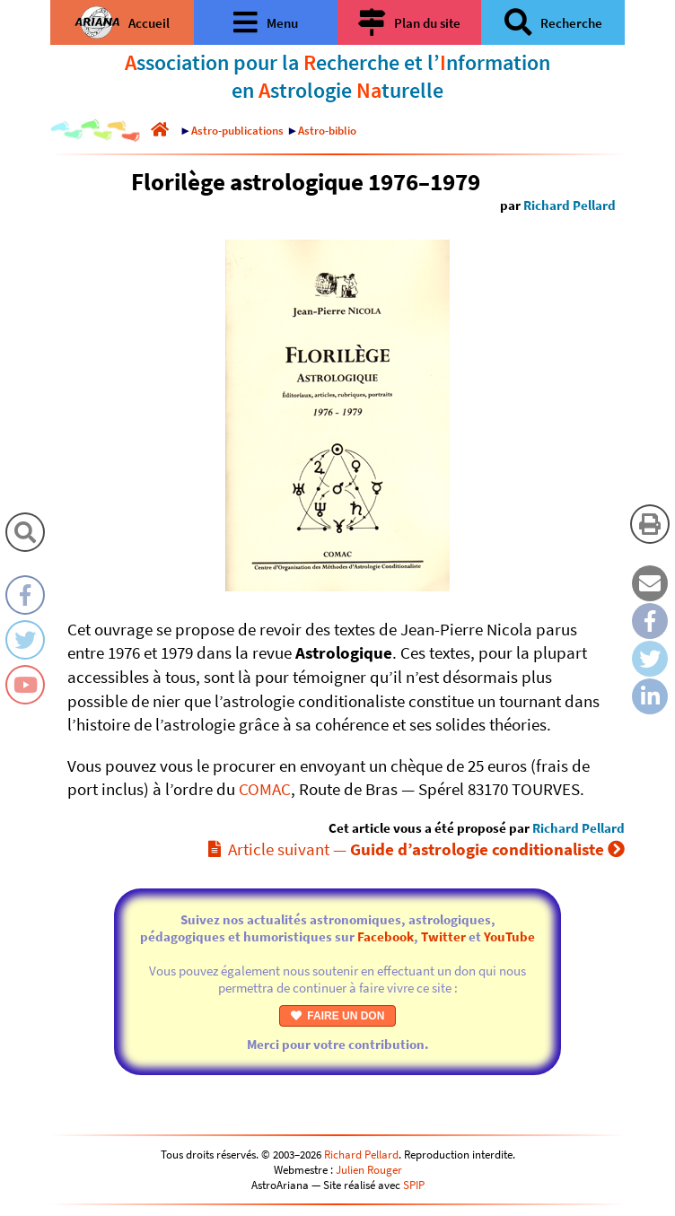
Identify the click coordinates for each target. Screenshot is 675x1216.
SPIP (414, 1185)
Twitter (443, 936)
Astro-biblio (327, 130)
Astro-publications (237, 130)
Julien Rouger (369, 1169)
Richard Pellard (569, 205)
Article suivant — (416, 849)
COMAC (265, 789)
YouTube (509, 936)
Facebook (385, 936)
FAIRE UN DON (338, 1016)
